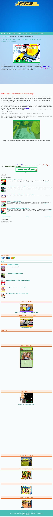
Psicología (19, 33)
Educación (3, 33)
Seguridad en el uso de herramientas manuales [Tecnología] (18, 208)
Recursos (31, 33)
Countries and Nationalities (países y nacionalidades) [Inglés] (18, 280)
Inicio (2, 36)
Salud (14, 33)
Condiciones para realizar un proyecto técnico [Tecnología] (21, 39)
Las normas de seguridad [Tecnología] (14, 201)
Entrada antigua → (48, 216)
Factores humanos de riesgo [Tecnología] (14, 179)
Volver (26, 173)
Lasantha (28, 513)
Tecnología (6, 36)
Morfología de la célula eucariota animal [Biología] (16, 287)
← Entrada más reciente (6, 216)
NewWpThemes (17, 513)
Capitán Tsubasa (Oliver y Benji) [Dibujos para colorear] (17, 293)
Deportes (9, 33)
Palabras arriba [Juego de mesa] (12, 266)
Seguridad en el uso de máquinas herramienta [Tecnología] (18, 186)
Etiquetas (10, 264)
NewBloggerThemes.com (26, 514)
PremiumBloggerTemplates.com (37, 513)
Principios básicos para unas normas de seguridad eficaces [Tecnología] (20, 194)
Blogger (32, 404)
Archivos (16, 264)
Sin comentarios (12, 41)
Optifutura (4, 41)
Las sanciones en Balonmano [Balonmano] (14, 273)
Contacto (42, 33)
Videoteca (36, 33)
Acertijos (25, 33)
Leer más (47, 181)
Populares (4, 264)
